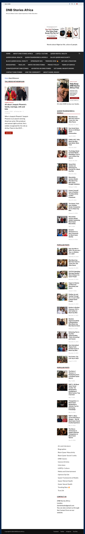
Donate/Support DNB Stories (17, 68)
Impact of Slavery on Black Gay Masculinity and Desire (74, 285)
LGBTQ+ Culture (42, 53)
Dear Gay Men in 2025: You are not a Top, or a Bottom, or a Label (74, 251)
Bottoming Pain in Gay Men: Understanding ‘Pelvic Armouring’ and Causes (74, 335)
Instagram (68, 531)
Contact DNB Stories (14, 72)
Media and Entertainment (67, 471)
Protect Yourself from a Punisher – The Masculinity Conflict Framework (74, 194)
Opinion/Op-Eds (36, 61)
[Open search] (79, 54)
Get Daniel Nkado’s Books (64, 68)
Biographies (11, 65)
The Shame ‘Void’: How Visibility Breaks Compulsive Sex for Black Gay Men (74, 207)
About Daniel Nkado (51, 72)
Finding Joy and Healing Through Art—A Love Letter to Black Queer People (74, 298)
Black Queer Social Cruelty (17, 61)
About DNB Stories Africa (23, 53)
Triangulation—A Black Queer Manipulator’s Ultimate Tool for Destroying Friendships (74, 405)
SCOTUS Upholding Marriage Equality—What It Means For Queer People (74, 274)
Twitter (62, 531)
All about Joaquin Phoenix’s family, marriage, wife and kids (15, 107)
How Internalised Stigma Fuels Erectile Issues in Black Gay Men (74, 347)
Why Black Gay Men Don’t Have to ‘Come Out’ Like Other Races (74, 119)
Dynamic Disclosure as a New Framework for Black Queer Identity (73, 233)
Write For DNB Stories (36, 65)
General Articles (9, 102)
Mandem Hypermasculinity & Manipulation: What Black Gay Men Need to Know (74, 322)
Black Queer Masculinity (60, 57)
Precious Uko (18, 111)
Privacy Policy (53, 65)
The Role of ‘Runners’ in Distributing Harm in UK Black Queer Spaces (74, 374)
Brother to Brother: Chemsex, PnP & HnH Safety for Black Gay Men (74, 310)
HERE (65, 104)
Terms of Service (68, 65)
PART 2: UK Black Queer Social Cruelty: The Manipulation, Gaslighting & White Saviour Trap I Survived (74, 390)
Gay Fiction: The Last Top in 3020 (74, 357)
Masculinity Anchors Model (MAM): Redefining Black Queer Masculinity (74, 220)
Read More (8, 133)
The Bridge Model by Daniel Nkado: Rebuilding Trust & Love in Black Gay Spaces (74, 154)
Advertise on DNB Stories (41, 68)
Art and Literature (68, 61)
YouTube (75, 531)
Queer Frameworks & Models (36, 57)
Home (8, 53)
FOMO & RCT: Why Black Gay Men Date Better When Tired (74, 142)
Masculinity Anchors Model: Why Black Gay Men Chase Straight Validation (74, 181)
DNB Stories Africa (19, 10)
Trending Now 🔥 (51, 61)
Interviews (61, 465)
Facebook (56, 531)
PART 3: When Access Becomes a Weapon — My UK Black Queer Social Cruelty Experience (74, 419)
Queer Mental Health (58, 53)
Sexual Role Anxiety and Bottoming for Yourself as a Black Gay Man (74, 167)
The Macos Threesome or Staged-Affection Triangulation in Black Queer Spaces (74, 433)
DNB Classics (62, 459)
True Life (21, 65)
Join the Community (32, 72)
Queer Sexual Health (14, 57)
